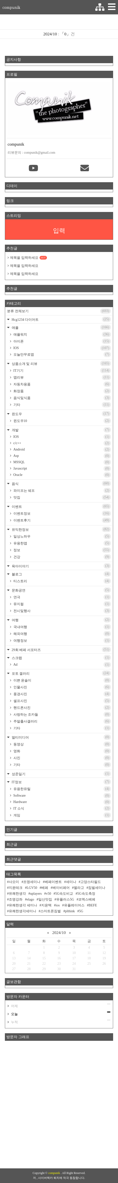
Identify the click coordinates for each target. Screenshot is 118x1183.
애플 (61, 327)
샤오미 (14, 882)
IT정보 (61, 781)
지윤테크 (15, 888)
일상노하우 (61, 536)
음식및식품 (61, 398)
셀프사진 (61, 700)
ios (58, 905)
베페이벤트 (53, 882)
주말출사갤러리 (61, 721)
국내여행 (61, 627)
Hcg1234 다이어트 (61, 319)
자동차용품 (61, 384)
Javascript (61, 468)
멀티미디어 (61, 737)
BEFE (93, 905)
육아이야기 (61, 566)
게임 (61, 815)
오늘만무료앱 (61, 354)
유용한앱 (61, 543)
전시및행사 (61, 610)
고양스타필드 (90, 882)
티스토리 (61, 581)
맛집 (61, 497)
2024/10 (59, 932)
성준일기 (61, 773)
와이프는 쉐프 (61, 490)
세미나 (71, 882)
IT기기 (61, 370)
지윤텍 (46, 905)
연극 (61, 597)
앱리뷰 (61, 377)
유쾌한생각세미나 (22, 911)
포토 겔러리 (61, 673)
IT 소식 (61, 808)
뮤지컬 (61, 604)
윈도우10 (61, 420)
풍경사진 (61, 694)
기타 (61, 404)
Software (61, 795)
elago (30, 899)
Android (61, 449)
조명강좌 (15, 899)
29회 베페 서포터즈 (61, 649)
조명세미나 (31, 882)
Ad (61, 664)
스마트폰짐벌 (50, 911)
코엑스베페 (86, 899)
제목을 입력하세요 (28, 258)
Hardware (61, 802)
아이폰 (61, 341)
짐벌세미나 (96, 888)
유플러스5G (65, 899)
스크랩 (61, 657)
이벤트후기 (61, 520)
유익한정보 (61, 529)
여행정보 (61, 640)
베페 (44, 888)
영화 (61, 751)
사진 (61, 758)
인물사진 (61, 687)
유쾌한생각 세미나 (23, 905)
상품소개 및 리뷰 (61, 363)
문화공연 (61, 590)
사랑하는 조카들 (61, 714)
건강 (61, 557)
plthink (70, 911)
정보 (61, 550)
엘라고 (79, 888)
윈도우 (61, 413)
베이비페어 (61, 888)
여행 (61, 619)
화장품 (61, 391)
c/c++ (61, 443)
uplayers (36, 893)
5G (81, 911)
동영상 (61, 744)
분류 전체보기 (59, 311)
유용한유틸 (61, 789)
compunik (11, 7)
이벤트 (61, 506)
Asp (61, 456)
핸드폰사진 (61, 707)
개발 (61, 429)
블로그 (61, 574)
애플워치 (61, 334)
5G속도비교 (64, 893)
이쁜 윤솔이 (61, 680)
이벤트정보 (61, 513)
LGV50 (32, 888)
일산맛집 (45, 899)
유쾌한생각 (17, 893)
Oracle (61, 475)
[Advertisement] (59, 1104)
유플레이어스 (74, 905)
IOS (61, 348)
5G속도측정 (86, 893)
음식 (61, 483)
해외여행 (61, 633)
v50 (48, 893)
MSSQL (61, 462)
